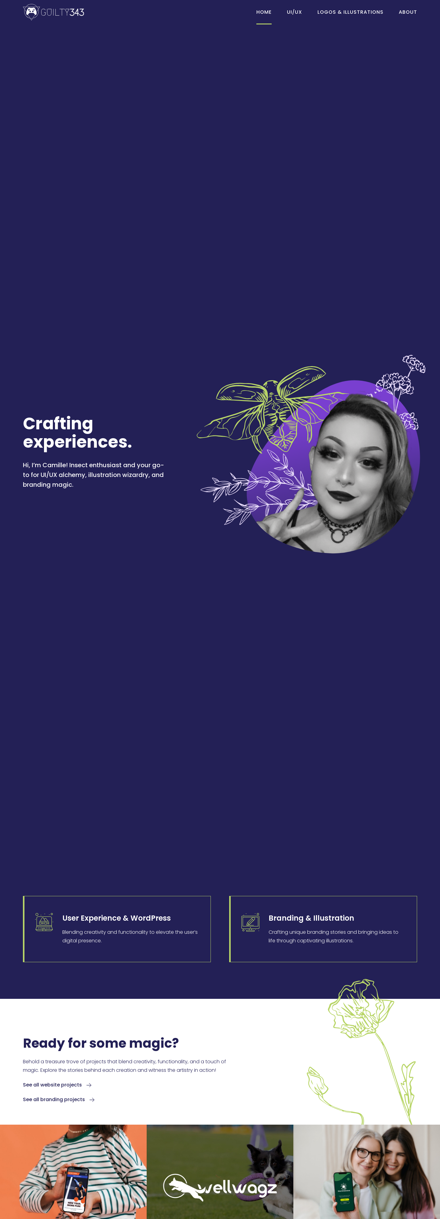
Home (264, 12)
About (408, 12)
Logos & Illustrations (350, 12)
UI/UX (294, 12)
